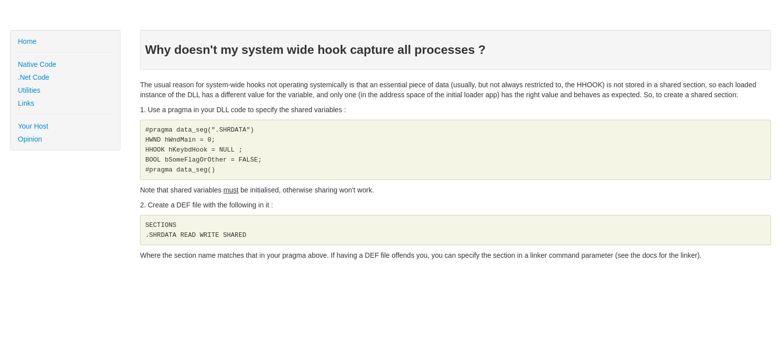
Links (26, 103)
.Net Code (33, 77)
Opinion (30, 139)
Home (27, 41)
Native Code (37, 64)
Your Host (33, 126)
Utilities (29, 90)
